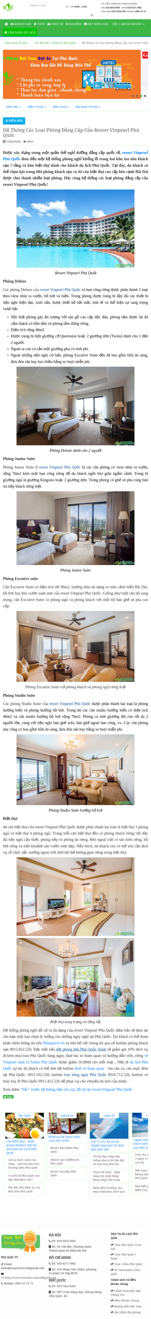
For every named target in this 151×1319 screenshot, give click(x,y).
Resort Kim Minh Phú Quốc (65, 1150)
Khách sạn (21, 24)
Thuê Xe (55, 24)
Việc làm (118, 24)
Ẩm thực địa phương (24, 1116)
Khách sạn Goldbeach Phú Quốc (65, 1161)
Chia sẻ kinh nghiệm (109, 1116)
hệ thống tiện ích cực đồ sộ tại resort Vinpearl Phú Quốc (86, 1089)
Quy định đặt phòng (127, 1312)
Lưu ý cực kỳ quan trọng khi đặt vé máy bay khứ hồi (107, 1145)
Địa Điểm (73, 24)
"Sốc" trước (30, 1089)
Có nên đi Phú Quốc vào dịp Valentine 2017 (24, 1177)
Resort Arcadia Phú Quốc (63, 1173)
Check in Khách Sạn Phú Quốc (67, 1116)
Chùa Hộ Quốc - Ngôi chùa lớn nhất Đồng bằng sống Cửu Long (106, 1176)
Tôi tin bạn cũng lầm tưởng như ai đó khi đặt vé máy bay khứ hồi (108, 1160)
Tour (39, 24)
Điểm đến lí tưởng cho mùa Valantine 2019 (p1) (109, 1190)
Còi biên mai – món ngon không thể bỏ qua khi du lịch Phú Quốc (21, 1147)
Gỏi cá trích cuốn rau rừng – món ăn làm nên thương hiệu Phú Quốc (23, 1163)
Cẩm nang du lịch (20, 32)
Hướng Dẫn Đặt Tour (128, 1306)
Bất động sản (96, 24)
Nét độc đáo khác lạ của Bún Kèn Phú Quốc (24, 1189)
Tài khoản (134, 24)
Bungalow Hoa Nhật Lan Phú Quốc (65, 1139)
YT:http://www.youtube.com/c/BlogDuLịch (28, 1277)
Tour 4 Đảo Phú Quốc (128, 1264)
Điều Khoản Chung (126, 1300)
